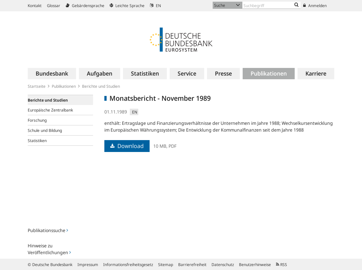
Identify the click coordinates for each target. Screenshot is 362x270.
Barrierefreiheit (192, 264)
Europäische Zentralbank (50, 110)
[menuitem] (52, 73)
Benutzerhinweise (255, 264)
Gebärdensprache (85, 5)
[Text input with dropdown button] (271, 5)
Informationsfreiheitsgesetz (128, 264)
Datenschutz (223, 264)
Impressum (87, 264)
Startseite (37, 86)
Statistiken (37, 140)
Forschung (37, 120)
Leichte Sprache (127, 5)
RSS (281, 264)
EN (155, 5)
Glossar (53, 5)
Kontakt (35, 5)
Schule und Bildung (45, 130)
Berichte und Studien (101, 86)
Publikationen (64, 86)
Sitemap (165, 264)
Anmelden (315, 5)
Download (127, 146)
